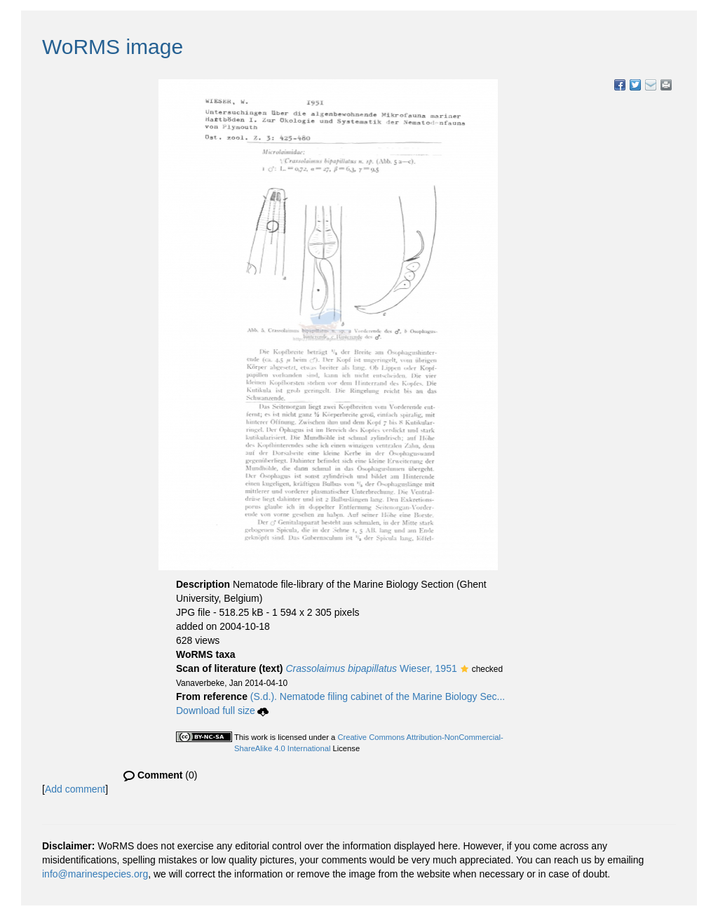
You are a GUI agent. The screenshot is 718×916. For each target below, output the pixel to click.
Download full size (222, 710)
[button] (464, 670)
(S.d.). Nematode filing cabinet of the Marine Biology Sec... (377, 696)
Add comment (75, 789)
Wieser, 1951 (370, 668)
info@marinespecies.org (95, 874)
